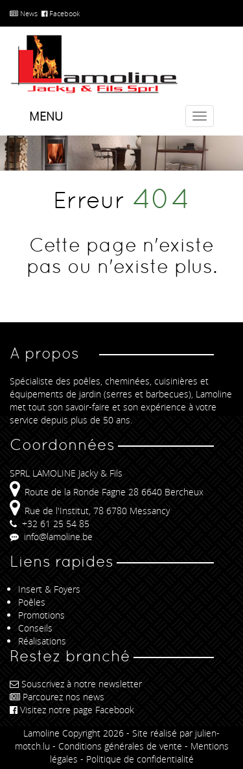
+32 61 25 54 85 (49, 523)
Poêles (31, 602)
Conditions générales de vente (120, 746)
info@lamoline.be (51, 536)
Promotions (41, 615)
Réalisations (42, 641)
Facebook (60, 13)
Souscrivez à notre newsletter (76, 684)
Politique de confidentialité (140, 759)
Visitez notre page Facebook (72, 710)
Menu (46, 116)
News (24, 13)
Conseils (35, 628)
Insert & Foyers (49, 589)
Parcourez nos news (57, 697)
